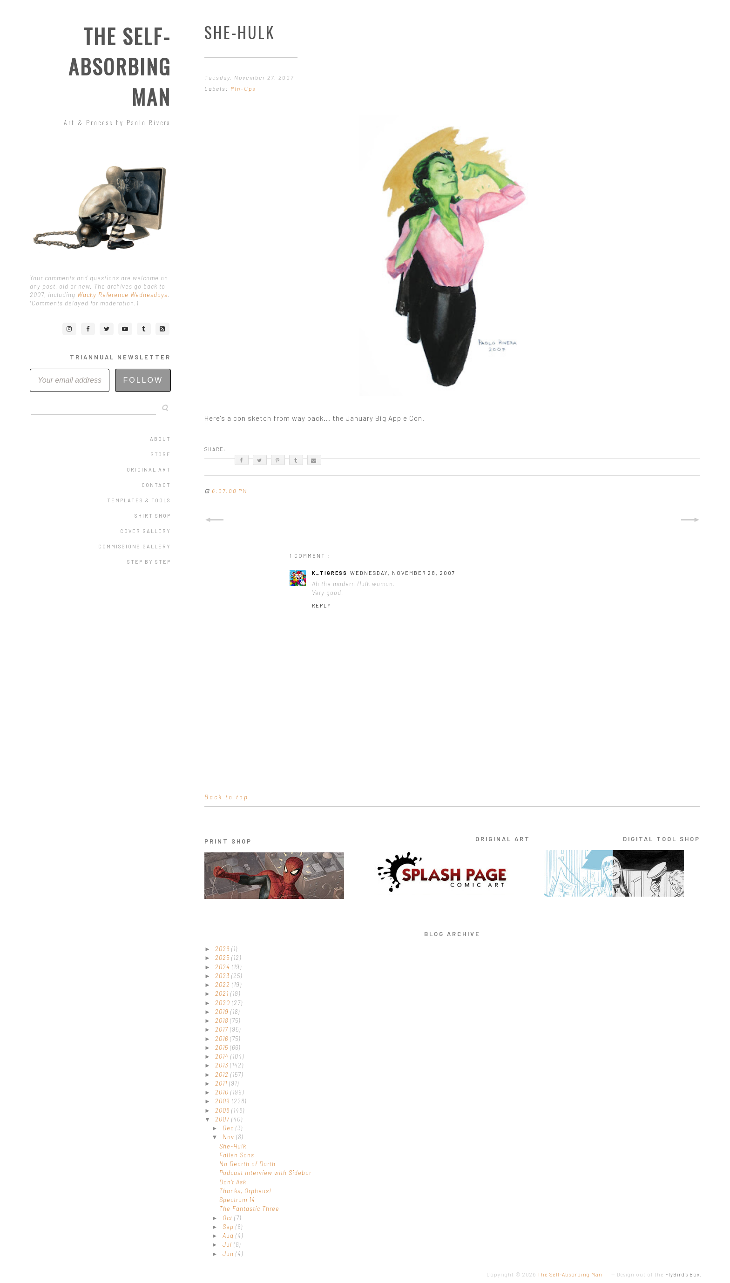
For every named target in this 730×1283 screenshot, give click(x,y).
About (160, 439)
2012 (222, 1074)
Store (161, 454)
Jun (229, 1253)
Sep (229, 1226)
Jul (228, 1244)
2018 (222, 1020)
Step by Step (149, 562)
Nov (229, 1137)
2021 (222, 993)
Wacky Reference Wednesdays (122, 294)
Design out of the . (659, 1274)
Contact (156, 485)
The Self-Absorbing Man (119, 66)
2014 (222, 1056)
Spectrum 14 (237, 1199)
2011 (222, 1083)
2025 (223, 957)
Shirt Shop (153, 516)
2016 (222, 1038)
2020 (223, 1002)
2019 (222, 1011)
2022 (223, 984)
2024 (223, 967)
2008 (223, 1110)
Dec (229, 1128)
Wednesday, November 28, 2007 (402, 573)
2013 (222, 1065)
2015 (222, 1047)
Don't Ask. (234, 1182)
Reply (321, 605)
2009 (223, 1101)
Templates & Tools (139, 500)
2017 (222, 1029)
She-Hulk (232, 1146)
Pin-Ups (243, 88)
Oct (228, 1218)
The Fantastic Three (249, 1208)
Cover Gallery (145, 531)
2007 (223, 1119)
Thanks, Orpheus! (245, 1191)
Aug (229, 1235)
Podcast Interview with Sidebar (265, 1172)
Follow (143, 380)
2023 (223, 975)
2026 (223, 948)
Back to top (226, 797)
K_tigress (329, 573)
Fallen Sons (236, 1155)
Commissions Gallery (134, 546)
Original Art (149, 469)
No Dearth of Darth (247, 1164)
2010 (222, 1092)
